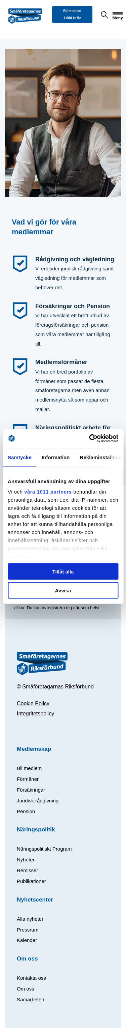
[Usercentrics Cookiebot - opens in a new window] (89, 438)
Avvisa (63, 590)
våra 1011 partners (48, 492)
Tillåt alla (63, 571)
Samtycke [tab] (20, 457)
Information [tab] (56, 457)
